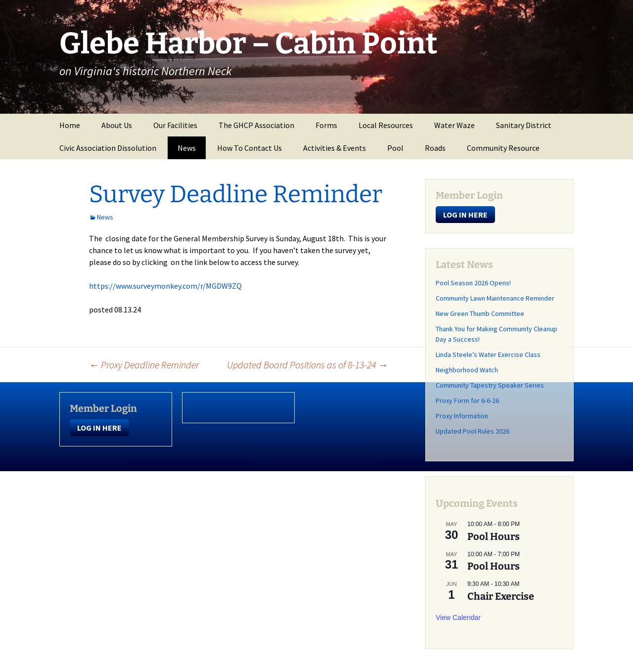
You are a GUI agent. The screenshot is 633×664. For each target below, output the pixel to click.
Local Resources (386, 125)
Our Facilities (175, 125)
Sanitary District (523, 125)
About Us (116, 125)
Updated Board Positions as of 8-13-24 (307, 364)
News (187, 148)
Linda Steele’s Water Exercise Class (488, 354)
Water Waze (454, 125)
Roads (435, 148)
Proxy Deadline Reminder (144, 364)
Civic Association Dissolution (107, 148)
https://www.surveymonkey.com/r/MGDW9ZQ (165, 286)
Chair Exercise (500, 596)
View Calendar (458, 617)
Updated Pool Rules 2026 (472, 431)
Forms (326, 125)
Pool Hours (493, 536)
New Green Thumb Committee (480, 313)
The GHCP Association (256, 125)
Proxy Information (462, 415)
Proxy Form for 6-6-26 (467, 400)
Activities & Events (334, 148)
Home (69, 125)
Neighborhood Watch (467, 369)
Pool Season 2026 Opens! (473, 282)
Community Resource (503, 148)
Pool (395, 148)
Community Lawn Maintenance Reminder (495, 298)
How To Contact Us (249, 148)
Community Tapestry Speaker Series (490, 385)
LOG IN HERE (465, 215)
